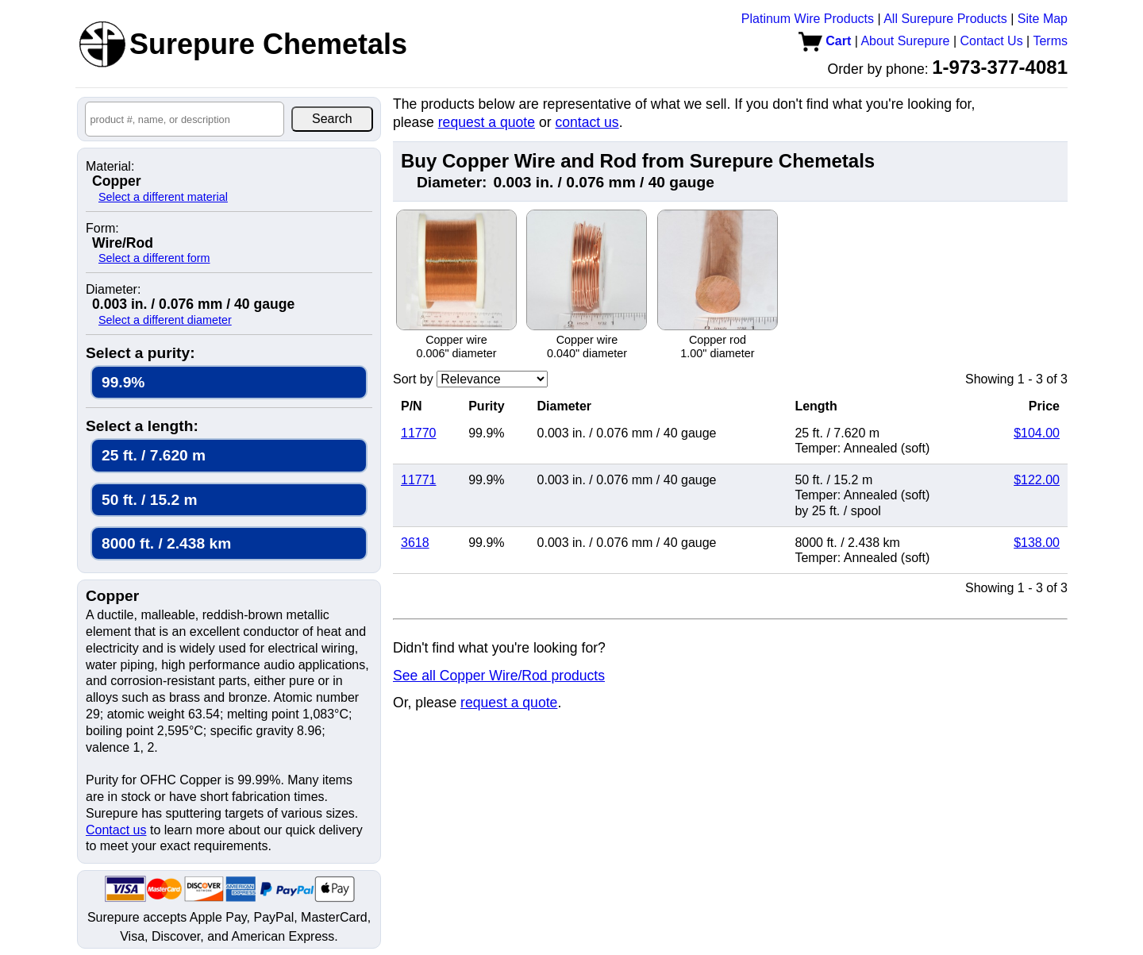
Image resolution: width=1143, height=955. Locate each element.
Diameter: (113, 289)
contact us (586, 122)
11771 (419, 480)
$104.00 (1037, 433)
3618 (415, 542)
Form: (102, 228)
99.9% (123, 382)
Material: (110, 166)
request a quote (486, 122)
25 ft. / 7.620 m (154, 455)
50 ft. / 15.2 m (150, 499)
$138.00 (1037, 542)
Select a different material (163, 197)
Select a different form (154, 258)
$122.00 (1037, 480)
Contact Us (991, 41)
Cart (825, 41)
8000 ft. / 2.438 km (166, 543)
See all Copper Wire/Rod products (499, 676)
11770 (419, 433)
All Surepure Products (945, 18)
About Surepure (904, 41)
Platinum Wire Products (807, 18)
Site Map (1043, 18)
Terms (1050, 41)
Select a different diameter (165, 320)
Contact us (116, 830)
